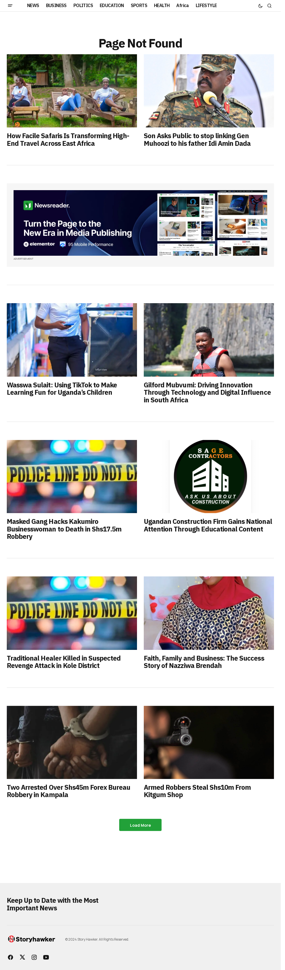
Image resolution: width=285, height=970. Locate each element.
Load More (140, 825)
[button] (10, 5)
